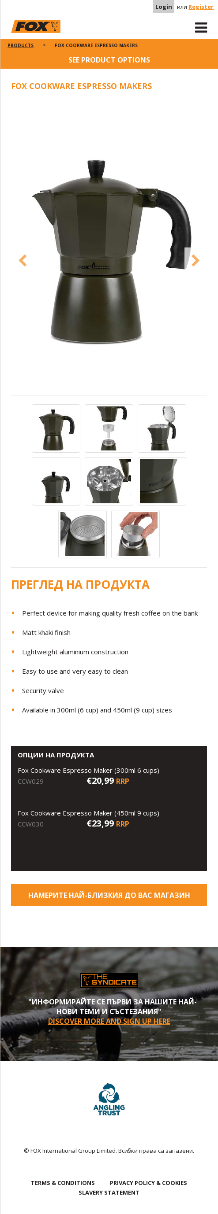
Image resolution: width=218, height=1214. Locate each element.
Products (21, 45)
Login (163, 7)
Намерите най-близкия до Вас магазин (109, 895)
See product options (109, 60)
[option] (109, 247)
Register (201, 7)
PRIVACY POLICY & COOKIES (148, 1183)
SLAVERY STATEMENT (109, 1192)
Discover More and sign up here (109, 1021)
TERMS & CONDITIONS (63, 1183)
